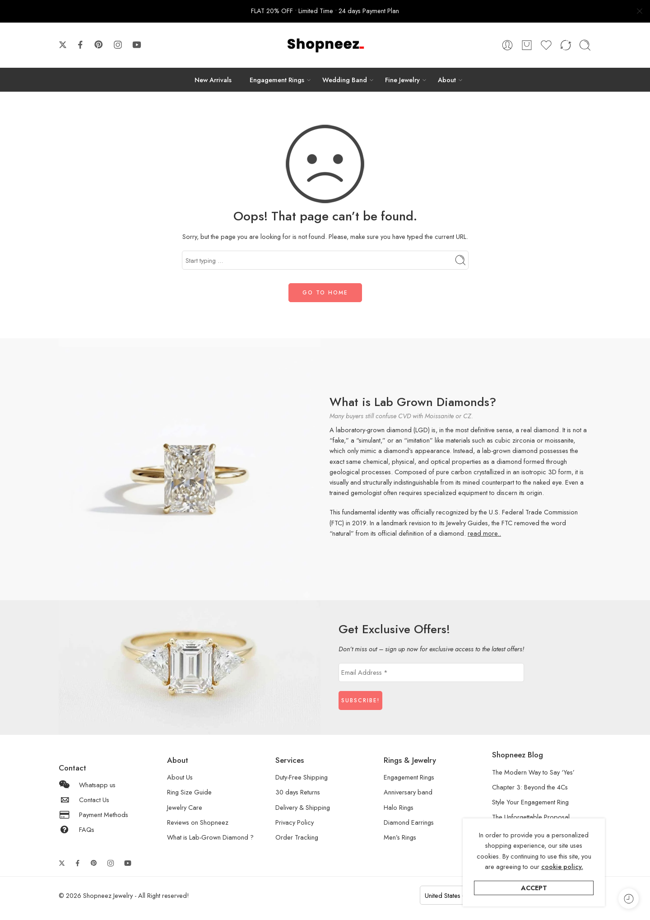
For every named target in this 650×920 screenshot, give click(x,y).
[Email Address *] (431, 672)
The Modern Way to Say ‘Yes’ (533, 772)
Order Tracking (296, 837)
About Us (180, 777)
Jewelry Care (184, 807)
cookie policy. (562, 866)
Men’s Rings (400, 837)
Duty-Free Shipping (301, 777)
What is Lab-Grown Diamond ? (210, 837)
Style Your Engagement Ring (530, 802)
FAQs (76, 829)
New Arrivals (213, 79)
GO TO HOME (325, 293)
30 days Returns (297, 792)
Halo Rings (398, 807)
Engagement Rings (277, 79)
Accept (534, 887)
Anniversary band (408, 792)
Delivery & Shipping (302, 807)
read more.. (484, 533)
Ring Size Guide (189, 792)
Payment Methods (93, 814)
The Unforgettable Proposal (531, 817)
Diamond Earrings (409, 822)
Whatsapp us (87, 784)
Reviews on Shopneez (197, 822)
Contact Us (84, 799)
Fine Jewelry (402, 79)
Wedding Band (344, 79)
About (447, 79)
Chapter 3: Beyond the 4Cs (530, 787)
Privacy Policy (294, 822)
